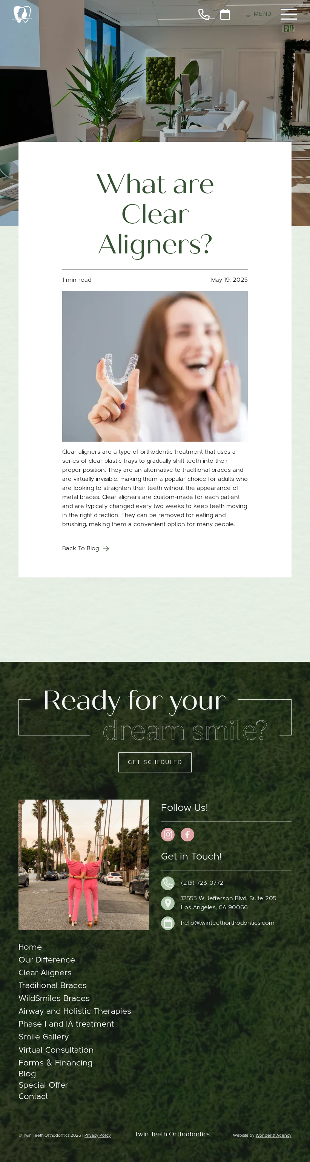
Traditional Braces (52, 986)
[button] (288, 14)
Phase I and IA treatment (66, 1024)
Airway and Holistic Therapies (74, 1011)
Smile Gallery (43, 1037)
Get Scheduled (155, 763)
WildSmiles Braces (54, 999)
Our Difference (46, 960)
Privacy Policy (97, 1136)
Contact (33, 1097)
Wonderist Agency (274, 1136)
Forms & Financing (55, 1063)
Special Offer (43, 1085)
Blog (27, 1074)
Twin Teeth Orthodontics (172, 1134)
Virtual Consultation (56, 1050)
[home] (22, 14)
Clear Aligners (45, 973)
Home (30, 947)
